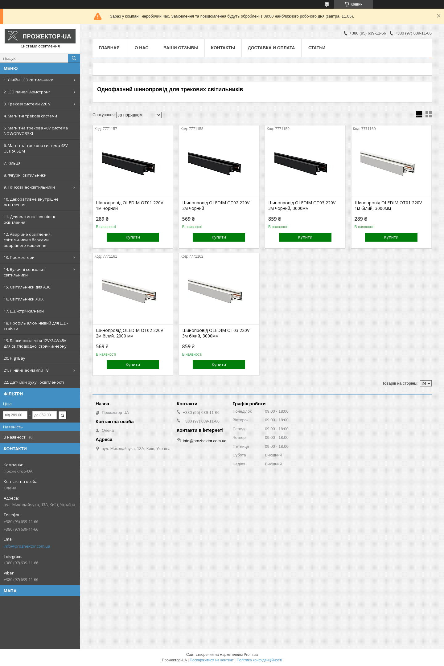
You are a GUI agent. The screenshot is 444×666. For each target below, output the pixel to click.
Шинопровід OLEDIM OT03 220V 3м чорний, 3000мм (301, 205)
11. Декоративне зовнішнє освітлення (30, 219)
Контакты (223, 47)
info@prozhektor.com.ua (27, 546)
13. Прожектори (19, 257)
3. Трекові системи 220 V (27, 104)
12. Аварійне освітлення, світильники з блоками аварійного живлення (27, 239)
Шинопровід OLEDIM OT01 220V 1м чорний (129, 205)
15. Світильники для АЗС (27, 287)
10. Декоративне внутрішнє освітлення (31, 201)
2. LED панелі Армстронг (27, 92)
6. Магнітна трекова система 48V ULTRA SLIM (36, 148)
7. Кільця (12, 163)
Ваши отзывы (180, 47)
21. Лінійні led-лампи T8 (26, 370)
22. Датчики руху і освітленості (34, 382)
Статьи (317, 47)
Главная (109, 47)
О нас (142, 47)
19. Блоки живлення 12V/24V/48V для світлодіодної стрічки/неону (35, 343)
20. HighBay (14, 358)
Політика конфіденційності (259, 660)
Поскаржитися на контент (211, 660)
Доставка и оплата (271, 47)
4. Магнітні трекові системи (30, 116)
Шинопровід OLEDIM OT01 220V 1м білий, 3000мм (388, 205)
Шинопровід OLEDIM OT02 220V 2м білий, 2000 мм (129, 333)
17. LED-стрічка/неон (24, 311)
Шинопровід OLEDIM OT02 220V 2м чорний (215, 205)
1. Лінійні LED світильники (28, 80)
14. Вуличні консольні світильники (24, 272)
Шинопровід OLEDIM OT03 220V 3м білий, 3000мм (215, 333)
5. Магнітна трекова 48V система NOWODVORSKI (36, 130)
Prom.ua (251, 654)
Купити (133, 237)
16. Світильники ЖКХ (24, 299)
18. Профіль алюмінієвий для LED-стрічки (36, 325)
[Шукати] (74, 58)
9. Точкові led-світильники (29, 187)
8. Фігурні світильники (25, 175)
